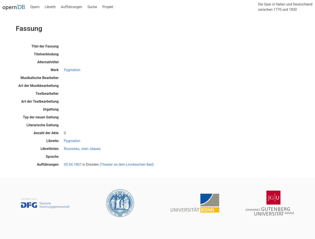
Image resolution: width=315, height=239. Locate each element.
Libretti (50, 7)
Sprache (52, 157)
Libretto (52, 141)
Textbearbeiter (47, 93)
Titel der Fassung (45, 46)
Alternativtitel (48, 62)
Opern (35, 7)
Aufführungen (71, 7)
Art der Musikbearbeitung (38, 86)
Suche (92, 7)
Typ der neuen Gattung (41, 117)
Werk (55, 70)
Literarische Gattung (42, 125)
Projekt (107, 7)
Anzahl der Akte (46, 133)
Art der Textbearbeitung (40, 101)
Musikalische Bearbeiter (40, 78)
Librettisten (49, 149)
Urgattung (51, 109)
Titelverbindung (46, 54)
